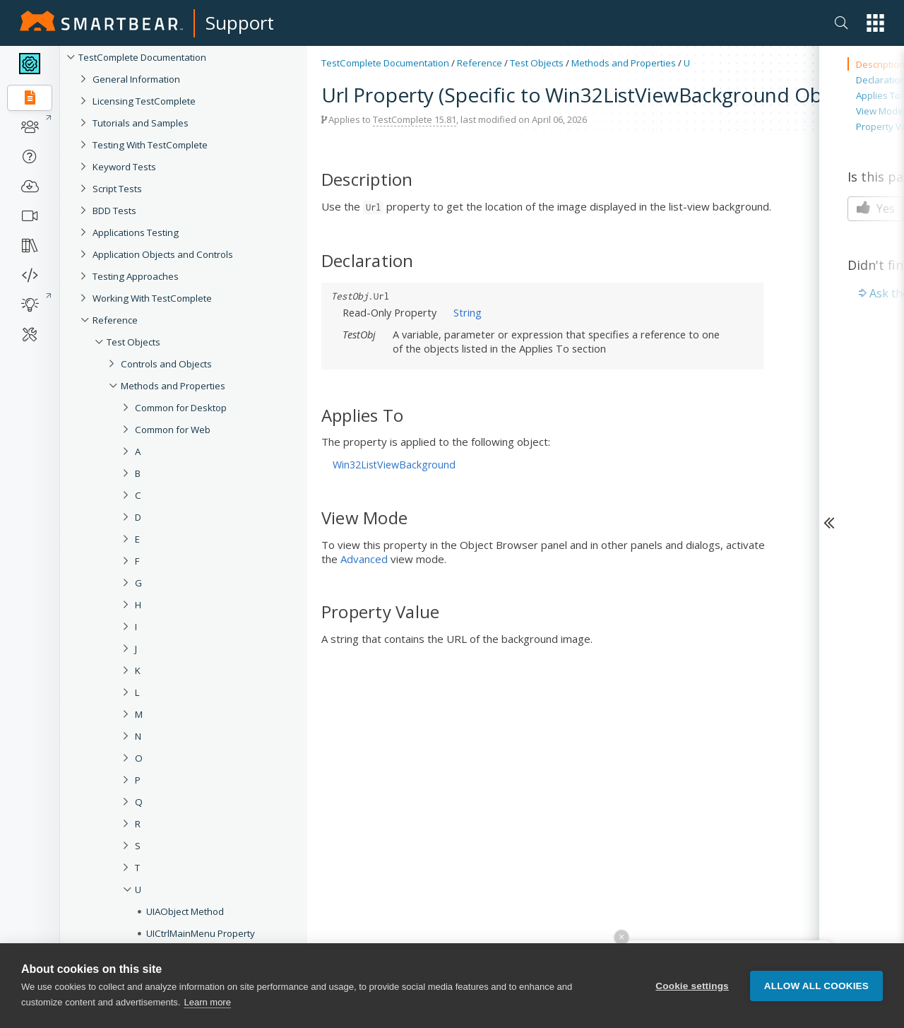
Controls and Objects (166, 364)
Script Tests (117, 188)
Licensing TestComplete (144, 101)
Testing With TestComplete (150, 144)
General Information (136, 79)
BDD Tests (114, 210)
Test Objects (133, 342)
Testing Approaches (136, 276)
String (467, 312)
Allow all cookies (816, 986)
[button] (875, 23)
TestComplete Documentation (142, 57)
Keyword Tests (124, 166)
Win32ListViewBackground (394, 464)
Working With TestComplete (152, 298)
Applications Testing (136, 232)
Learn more (207, 1003)
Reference (115, 320)
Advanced (364, 559)
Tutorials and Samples (141, 123)
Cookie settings (692, 986)
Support (240, 22)
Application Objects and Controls (163, 254)
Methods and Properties (173, 385)
